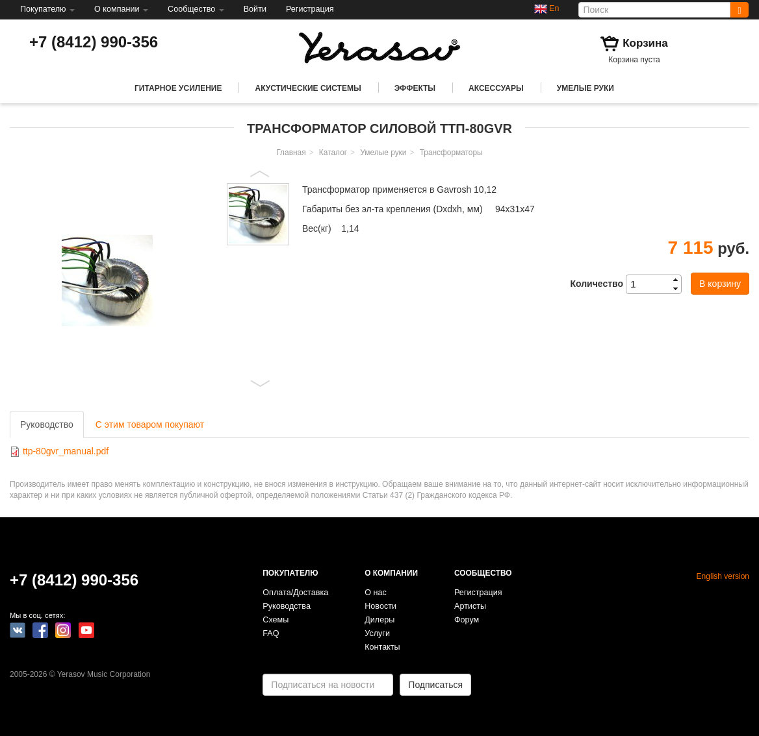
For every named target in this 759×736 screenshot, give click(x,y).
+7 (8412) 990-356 (93, 42)
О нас (376, 592)
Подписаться (435, 685)
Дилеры (379, 619)
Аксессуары (496, 88)
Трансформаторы (451, 152)
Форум (466, 619)
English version (723, 576)
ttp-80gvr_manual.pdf (66, 451)
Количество (596, 283)
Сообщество (196, 9)
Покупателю (47, 9)
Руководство (46, 424)
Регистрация (310, 9)
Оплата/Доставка (295, 592)
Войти (255, 9)
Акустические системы (308, 88)
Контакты (382, 647)
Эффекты (414, 88)
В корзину (720, 283)
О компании (121, 9)
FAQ (271, 633)
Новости (380, 606)
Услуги (377, 633)
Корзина (645, 43)
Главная (290, 152)
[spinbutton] (657, 284)
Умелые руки (585, 88)
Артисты (470, 606)
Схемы (276, 619)
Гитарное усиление (178, 88)
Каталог (333, 152)
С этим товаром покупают (150, 424)
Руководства (287, 606)
